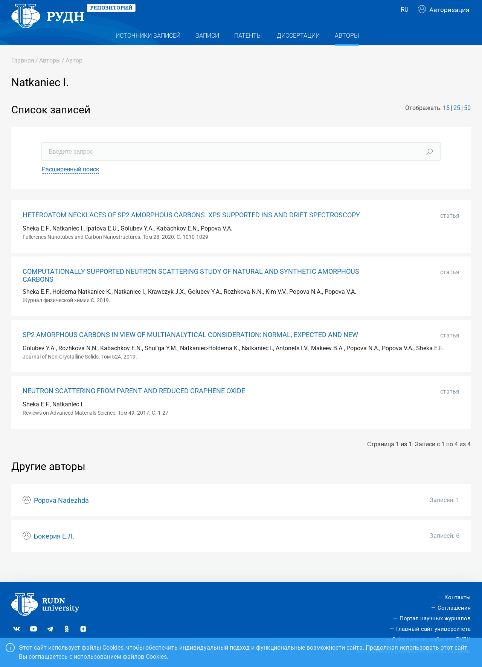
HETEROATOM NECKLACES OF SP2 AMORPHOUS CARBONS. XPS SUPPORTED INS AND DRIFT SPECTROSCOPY (191, 230)
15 (446, 123)
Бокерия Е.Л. (54, 551)
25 (456, 123)
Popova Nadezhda (61, 515)
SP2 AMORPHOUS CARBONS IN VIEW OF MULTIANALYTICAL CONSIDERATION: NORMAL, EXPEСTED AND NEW (190, 350)
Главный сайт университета (433, 629)
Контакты (457, 597)
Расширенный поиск (70, 184)
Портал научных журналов (435, 618)
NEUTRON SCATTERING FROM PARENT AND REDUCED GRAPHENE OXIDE (134, 406)
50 (467, 123)
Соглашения (454, 607)
